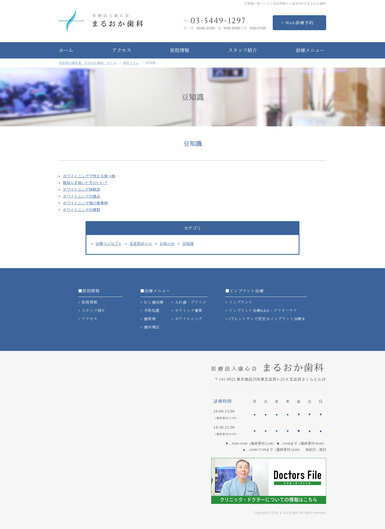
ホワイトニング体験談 (81, 189)
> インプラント (238, 302)
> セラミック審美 (186, 310)
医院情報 (179, 50)
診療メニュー (310, 50)
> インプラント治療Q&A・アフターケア (261, 310)
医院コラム (131, 63)
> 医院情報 (88, 302)
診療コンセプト (109, 244)
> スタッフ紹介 (91, 310)
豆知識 (188, 244)
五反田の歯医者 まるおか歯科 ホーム (88, 63)
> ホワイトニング (186, 319)
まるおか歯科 (268, 367)
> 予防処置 (150, 310)
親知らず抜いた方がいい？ (85, 183)
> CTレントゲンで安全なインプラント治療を (265, 319)
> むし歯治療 (152, 302)
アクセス (121, 50)
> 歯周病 (148, 319)
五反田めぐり (141, 244)
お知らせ (167, 244)
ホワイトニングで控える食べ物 (89, 176)
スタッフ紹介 (242, 50)
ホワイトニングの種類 (81, 210)
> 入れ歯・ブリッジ (188, 302)
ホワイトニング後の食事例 (85, 203)
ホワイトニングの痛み (81, 196)
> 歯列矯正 (150, 327)
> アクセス (88, 319)
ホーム (66, 50)
